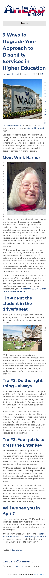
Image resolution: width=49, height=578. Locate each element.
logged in (19, 566)
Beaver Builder (38, 574)
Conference (17, 550)
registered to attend (34, 128)
